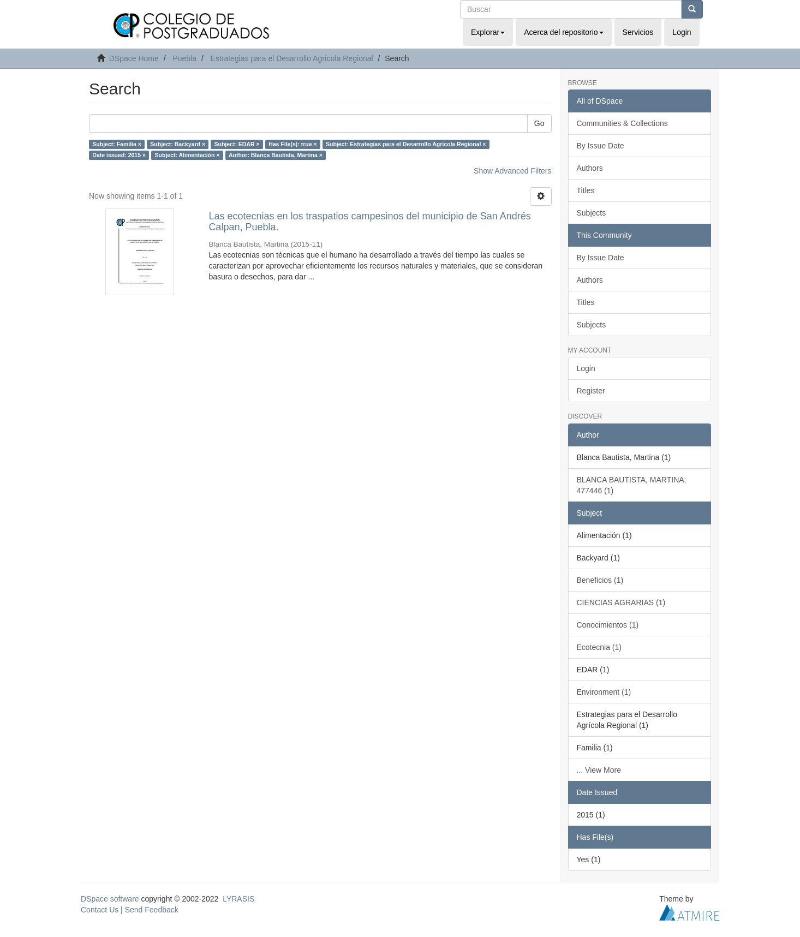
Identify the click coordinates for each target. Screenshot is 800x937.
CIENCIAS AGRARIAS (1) (621, 602)
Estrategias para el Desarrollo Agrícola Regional (292, 58)
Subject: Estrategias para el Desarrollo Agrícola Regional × (406, 144)
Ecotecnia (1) (599, 647)
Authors (590, 168)
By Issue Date (600, 145)
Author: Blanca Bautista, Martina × (276, 155)
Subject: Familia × (116, 144)
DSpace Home (134, 58)
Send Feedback (151, 909)
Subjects (591, 212)
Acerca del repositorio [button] (563, 32)
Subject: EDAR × (237, 144)
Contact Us (99, 909)
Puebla (184, 58)
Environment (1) (604, 692)
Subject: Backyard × (177, 144)
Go (539, 123)
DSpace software (110, 898)
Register (591, 390)
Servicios (638, 32)
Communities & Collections (622, 123)
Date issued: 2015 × (119, 155)
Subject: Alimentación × (187, 155)
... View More (599, 770)
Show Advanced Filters (512, 170)
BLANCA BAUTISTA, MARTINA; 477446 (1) (631, 485)
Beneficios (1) (600, 580)
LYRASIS (238, 898)
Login (586, 368)
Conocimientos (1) (608, 624)
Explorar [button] (488, 32)
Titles (586, 190)
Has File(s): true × (292, 144)
